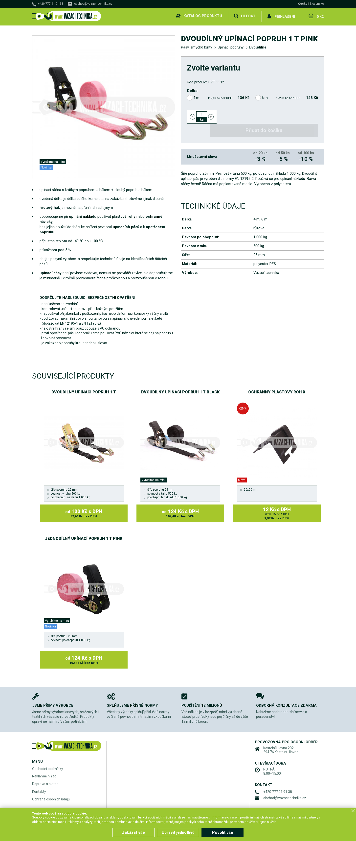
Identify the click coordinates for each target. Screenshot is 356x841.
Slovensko (317, 3)
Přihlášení (284, 16)
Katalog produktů (202, 16)
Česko (303, 3)
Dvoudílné (258, 46)
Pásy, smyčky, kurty (196, 46)
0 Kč (320, 16)
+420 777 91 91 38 (50, 3)
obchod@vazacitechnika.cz (93, 3)
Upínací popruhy (231, 46)
